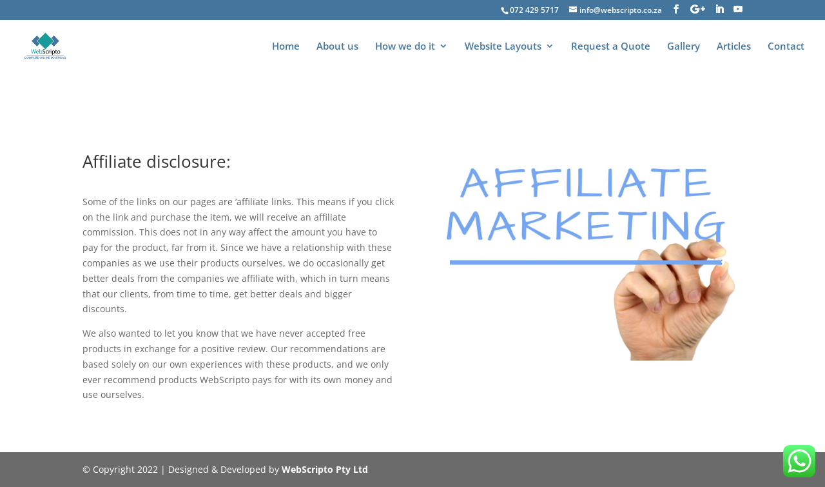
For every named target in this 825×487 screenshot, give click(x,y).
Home (286, 46)
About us (337, 46)
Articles (734, 46)
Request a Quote (610, 46)
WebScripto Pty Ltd (325, 469)
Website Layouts (503, 46)
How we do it (405, 46)
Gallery (683, 46)
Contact (786, 46)
